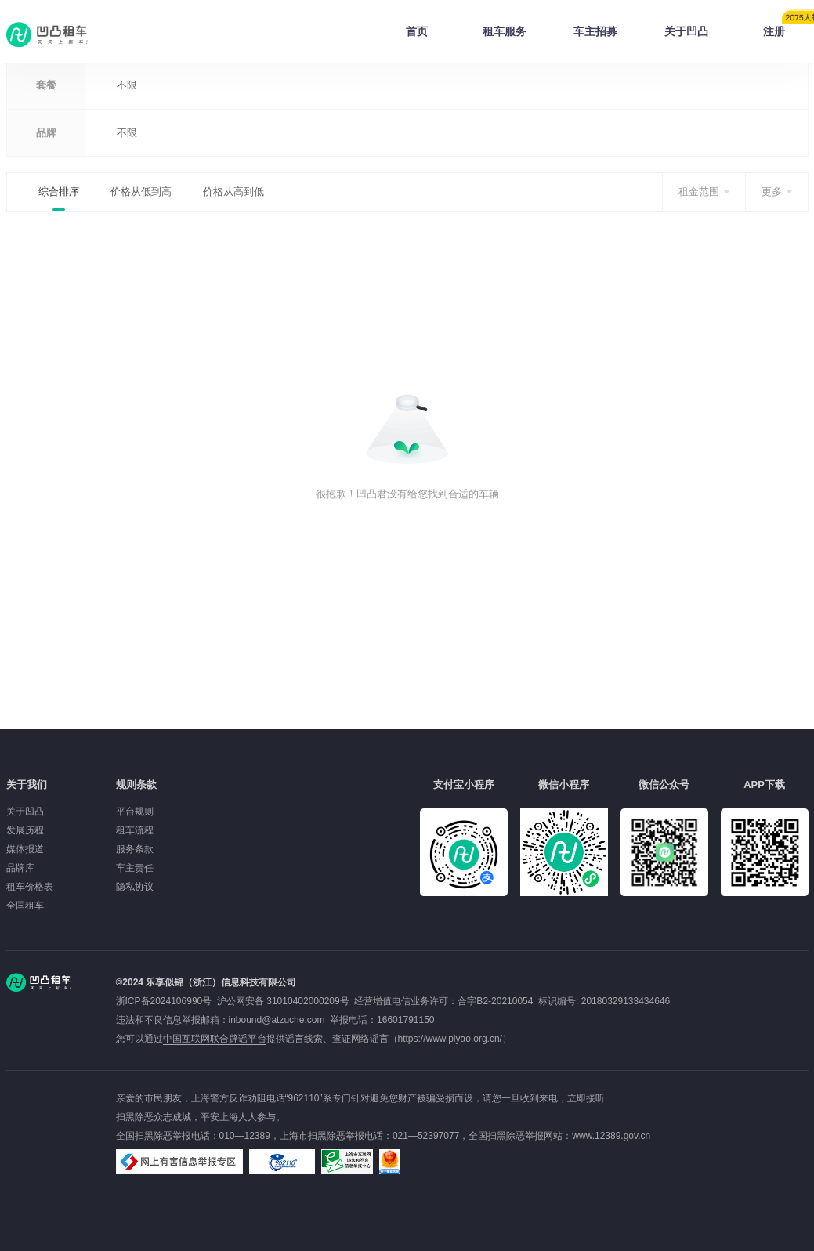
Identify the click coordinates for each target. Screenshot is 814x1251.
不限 (127, 85)
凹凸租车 (48, 34)
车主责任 (135, 867)
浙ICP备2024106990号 (166, 1001)
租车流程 (135, 830)
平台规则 (135, 811)
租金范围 (698, 191)
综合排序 (58, 191)
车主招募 (595, 31)
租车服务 (504, 31)
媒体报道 (25, 849)
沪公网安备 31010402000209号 (283, 1001)
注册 (786, 27)
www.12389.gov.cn (611, 1135)
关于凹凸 (686, 31)
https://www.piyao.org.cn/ (450, 1038)
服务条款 (135, 849)
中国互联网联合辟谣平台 (214, 1038)
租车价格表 (29, 886)
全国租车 (25, 905)
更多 (772, 191)
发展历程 (25, 830)
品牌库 (20, 867)
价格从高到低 (233, 191)
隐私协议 (135, 886)
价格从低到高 (141, 191)
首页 (417, 31)
